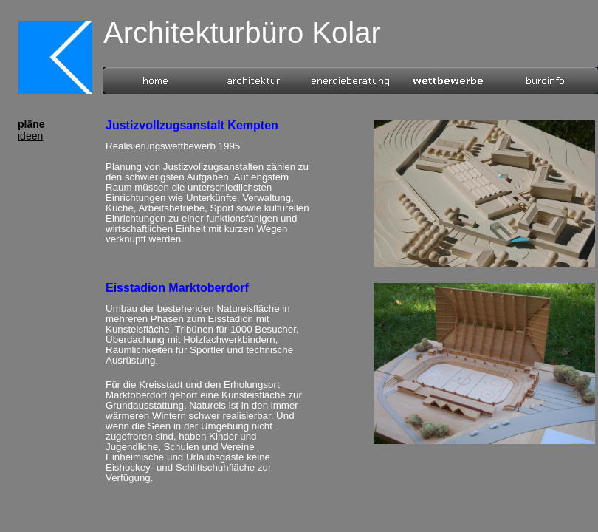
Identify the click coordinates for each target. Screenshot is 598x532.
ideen (30, 136)
